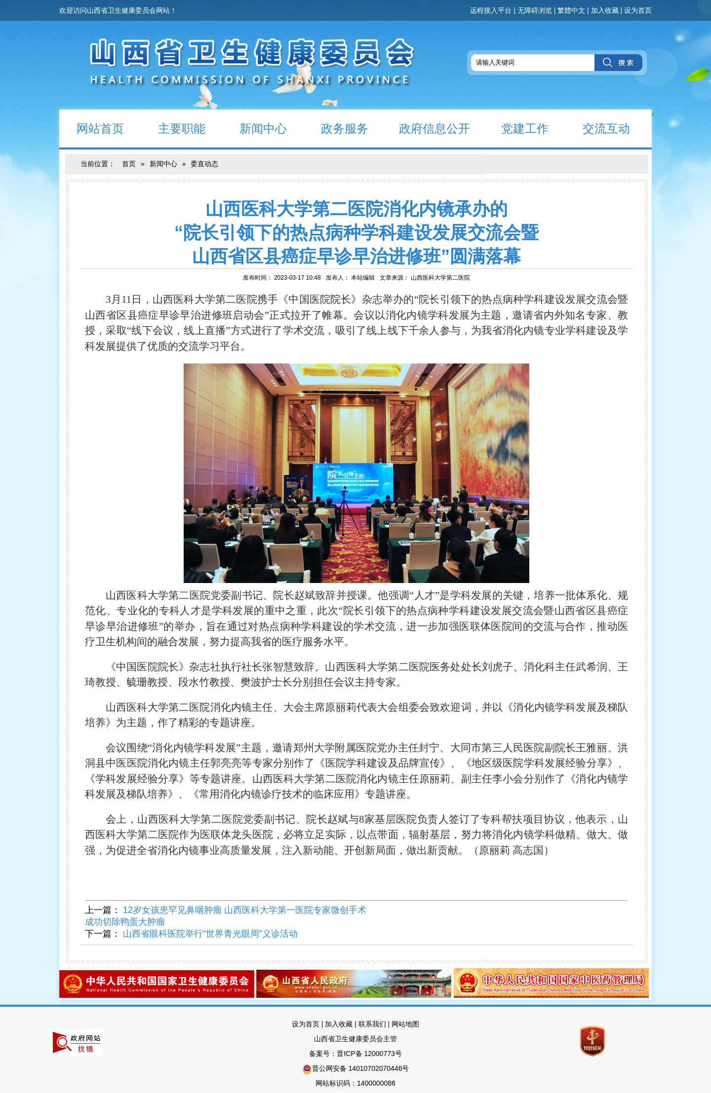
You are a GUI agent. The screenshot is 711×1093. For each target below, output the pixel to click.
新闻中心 (254, 128)
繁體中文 (571, 10)
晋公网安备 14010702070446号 (360, 1068)
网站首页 (91, 128)
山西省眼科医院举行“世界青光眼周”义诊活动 (210, 934)
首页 (129, 164)
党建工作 (516, 128)
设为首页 (638, 10)
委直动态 (204, 164)
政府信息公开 (427, 128)
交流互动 (597, 128)
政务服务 (336, 128)
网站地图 (405, 1024)
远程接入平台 (491, 10)
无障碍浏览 (534, 10)
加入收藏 (605, 10)
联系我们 (372, 1024)
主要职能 (173, 128)
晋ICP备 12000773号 (369, 1053)
